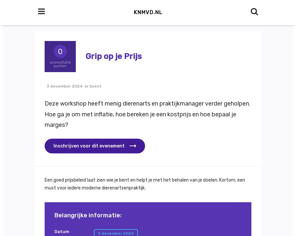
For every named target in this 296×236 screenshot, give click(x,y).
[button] (95, 146)
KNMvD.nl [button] (148, 12)
